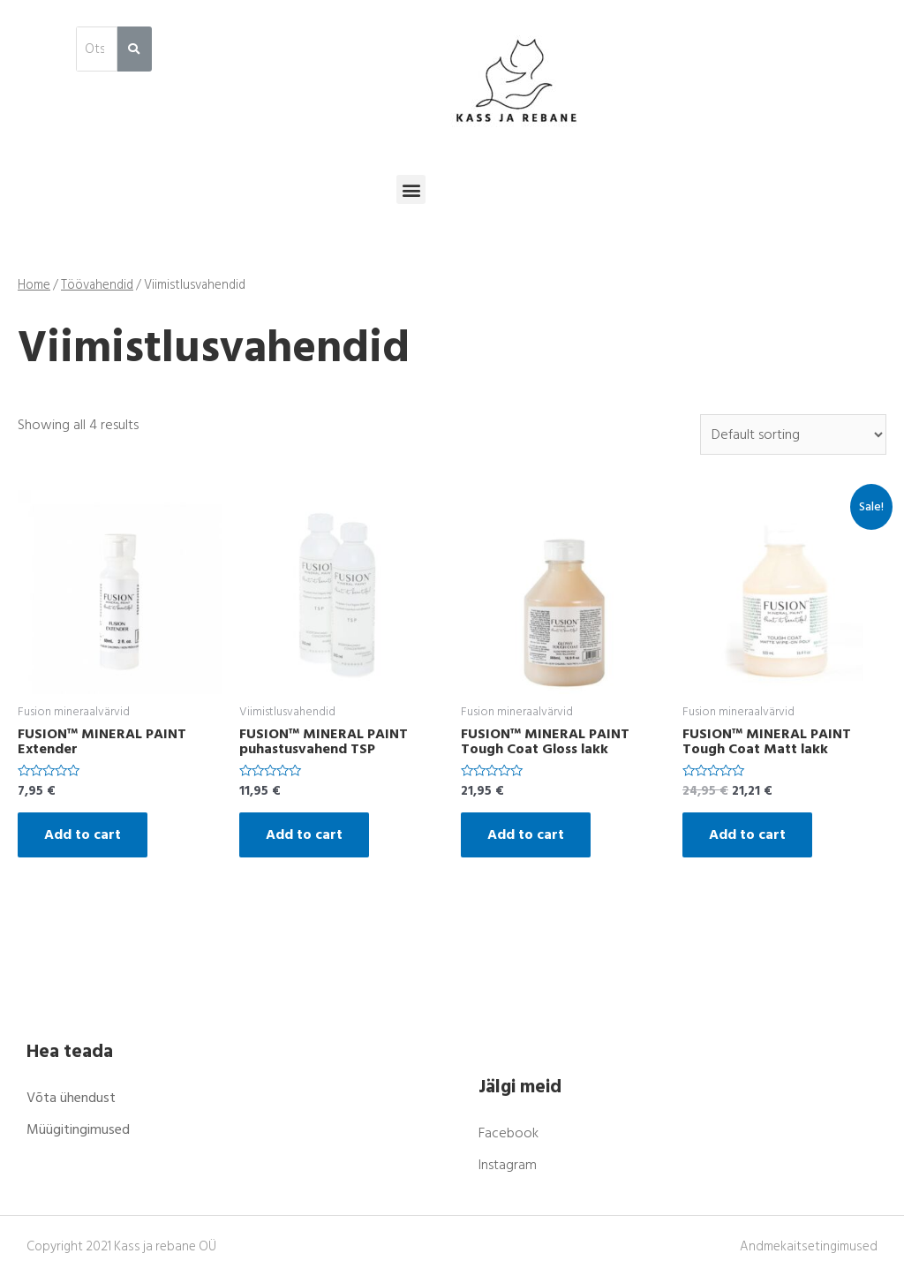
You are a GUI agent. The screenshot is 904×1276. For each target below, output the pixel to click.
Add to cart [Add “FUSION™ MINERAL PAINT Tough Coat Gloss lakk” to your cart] (525, 834)
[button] (411, 189)
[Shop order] (793, 434)
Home (34, 285)
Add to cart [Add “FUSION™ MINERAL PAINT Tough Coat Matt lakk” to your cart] (747, 834)
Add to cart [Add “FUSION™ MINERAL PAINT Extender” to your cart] (82, 834)
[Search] (134, 49)
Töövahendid (97, 285)
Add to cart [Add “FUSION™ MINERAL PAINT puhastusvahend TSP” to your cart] (304, 834)
